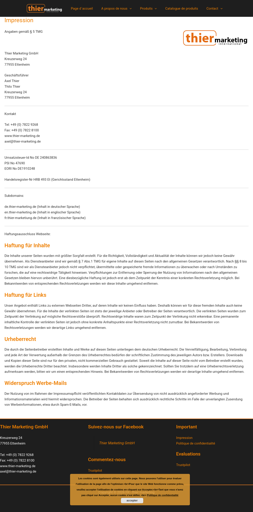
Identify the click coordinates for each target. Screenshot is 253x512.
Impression (184, 438)
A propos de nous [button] (118, 8)
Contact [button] (211, 8)
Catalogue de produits (179, 9)
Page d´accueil (85, 9)
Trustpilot (95, 471)
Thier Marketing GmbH (117, 443)
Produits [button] (148, 8)
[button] (131, 8)
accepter (131, 500)
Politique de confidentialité (196, 443)
